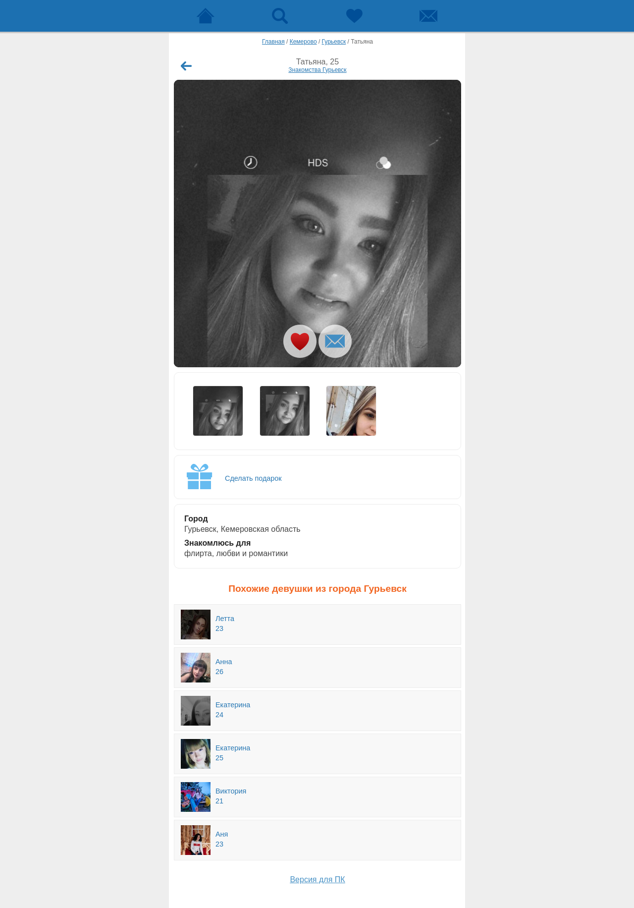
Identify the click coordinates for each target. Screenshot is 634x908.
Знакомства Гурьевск (317, 69)
